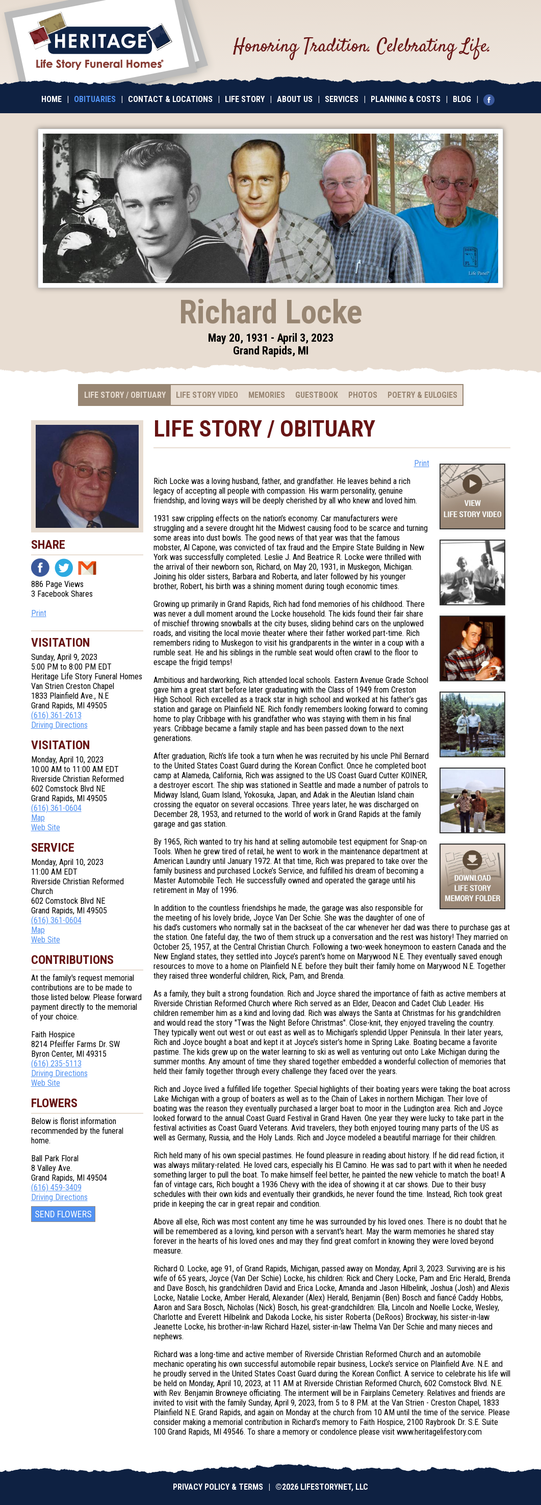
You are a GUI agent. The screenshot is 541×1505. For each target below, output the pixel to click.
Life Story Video (207, 395)
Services (341, 99)
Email (87, 567)
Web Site (45, 827)
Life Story (245, 99)
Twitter (64, 567)
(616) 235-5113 (56, 1063)
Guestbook (316, 395)
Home (51, 99)
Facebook (40, 567)
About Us (295, 99)
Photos (362, 395)
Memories (266, 395)
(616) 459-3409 (56, 1187)
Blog (462, 99)
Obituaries (95, 99)
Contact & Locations (170, 99)
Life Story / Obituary (125, 395)
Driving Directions (59, 725)
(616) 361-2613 (56, 715)
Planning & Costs (406, 99)
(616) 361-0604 (56, 808)
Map (38, 818)
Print (38, 613)
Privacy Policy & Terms (218, 1487)
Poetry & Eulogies (422, 395)
